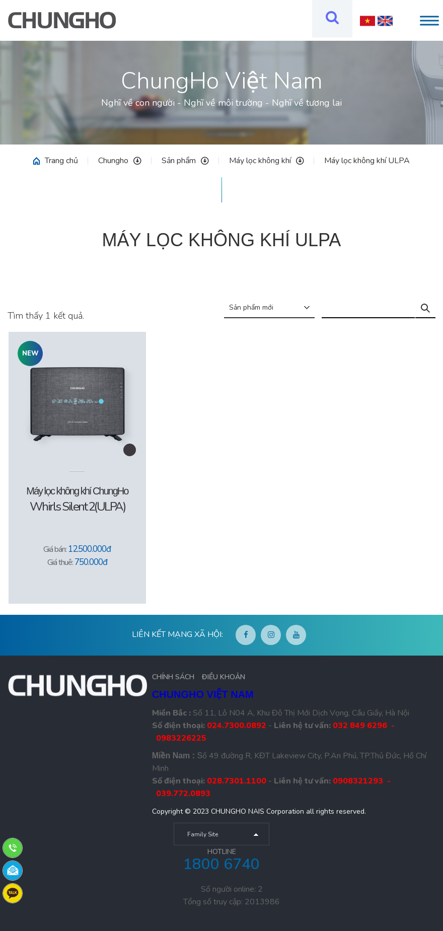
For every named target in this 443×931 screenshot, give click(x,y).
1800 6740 (221, 864)
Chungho (119, 160)
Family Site (202, 834)
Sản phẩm (185, 160)
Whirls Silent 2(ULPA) (77, 506)
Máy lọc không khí (266, 160)
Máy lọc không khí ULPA (367, 160)
